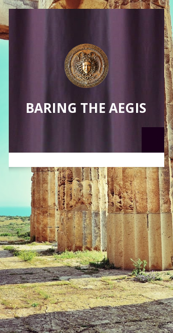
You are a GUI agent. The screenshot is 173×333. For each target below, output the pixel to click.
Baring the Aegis (85, 108)
